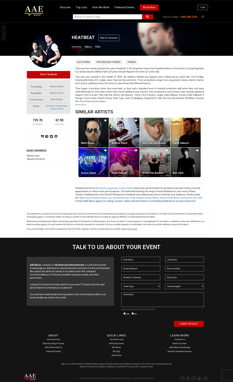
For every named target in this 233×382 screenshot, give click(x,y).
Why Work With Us (53, 347)
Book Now (149, 7)
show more (80, 104)
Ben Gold (178, 172)
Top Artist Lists (117, 339)
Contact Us (179, 339)
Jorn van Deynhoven (154, 143)
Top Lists (81, 7)
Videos (91, 47)
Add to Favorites (109, 37)
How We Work (53, 339)
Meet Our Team (180, 343)
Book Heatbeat (48, 74)
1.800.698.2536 (188, 16)
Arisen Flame (88, 172)
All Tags (116, 351)
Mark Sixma (87, 143)
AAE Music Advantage (179, 347)
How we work (100, 7)
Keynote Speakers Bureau (180, 351)
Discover (65, 7)
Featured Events (124, 7)
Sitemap (136, 378)
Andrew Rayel (119, 143)
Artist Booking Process (53, 343)
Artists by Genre (116, 343)
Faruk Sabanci (181, 143)
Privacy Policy (147, 378)
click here (132, 229)
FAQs (103, 47)
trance (60, 109)
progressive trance (109, 62)
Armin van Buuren (152, 172)
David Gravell (118, 172)
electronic (50, 106)
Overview (78, 47)
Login (202, 7)
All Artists (116, 347)
